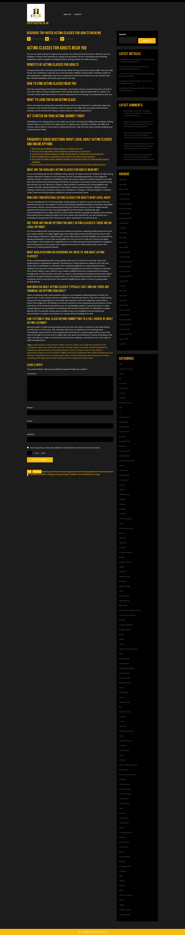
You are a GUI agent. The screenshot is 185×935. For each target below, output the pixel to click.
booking (122, 436)
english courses (125, 562)
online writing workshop (128, 765)
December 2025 (125, 204)
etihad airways (124, 576)
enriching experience (98, 347)
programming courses (128, 774)
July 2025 (122, 228)
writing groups (124, 914)
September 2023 (125, 334)
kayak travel (123, 692)
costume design (125, 518)
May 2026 (122, 180)
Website (30, 434)
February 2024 (124, 310)
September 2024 (125, 276)
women (122, 885)
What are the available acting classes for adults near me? (57, 148)
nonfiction (123, 745)
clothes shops (124, 494)
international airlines (127, 668)
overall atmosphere (78, 355)
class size (42, 347)
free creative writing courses (130, 610)
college (122, 504)
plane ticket (123, 770)
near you (49, 355)
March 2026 (123, 189)
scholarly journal (125, 832)
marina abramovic (126, 731)
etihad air (122, 572)
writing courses (125, 910)
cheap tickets (124, 475)
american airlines (125, 403)
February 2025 (124, 252)
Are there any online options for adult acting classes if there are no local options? (67, 154)
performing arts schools (98, 355)
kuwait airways (124, 712)
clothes (122, 490)
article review (124, 417)
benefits (96, 345)
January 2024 (124, 315)
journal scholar (124, 683)
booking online (124, 441)
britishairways (124, 456)
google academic (126, 625)
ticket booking (124, 857)
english (122, 557)
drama (121, 533)
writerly (122, 900)
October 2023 (124, 329)
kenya (121, 697)
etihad (121, 567)
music (121, 736)
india (121, 654)
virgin (121, 876)
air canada (123, 388)
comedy (122, 514)
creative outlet (71, 347)
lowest (121, 721)
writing (121, 905)
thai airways (123, 847)
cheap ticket (124, 470)
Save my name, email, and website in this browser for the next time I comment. (65, 447)
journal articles (124, 678)
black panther (124, 432)
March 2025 (123, 247)
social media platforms (61, 358)
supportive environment (82, 358)
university (122, 871)
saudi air (122, 813)
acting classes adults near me (59, 345)
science (122, 837)
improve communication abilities (52, 352)
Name (30, 407)
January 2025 (124, 257)
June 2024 (123, 291)
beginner (88, 345)
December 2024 (125, 262)
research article (125, 789)
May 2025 (122, 237)
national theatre (125, 741)
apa (120, 407)
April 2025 (123, 242)
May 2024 (122, 295)
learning (122, 716)
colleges (122, 509)
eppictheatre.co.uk (37, 23)
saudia (121, 828)
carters (122, 465)
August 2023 (123, 339)
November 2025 (125, 209)
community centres (55, 347)
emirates (122, 547)
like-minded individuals (97, 352)
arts (81, 345)
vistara (121, 881)
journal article (124, 673)
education (123, 543)
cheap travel (124, 480)
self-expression (43, 358)
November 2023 (125, 324)
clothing (122, 499)
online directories (61, 355)
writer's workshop (126, 895)
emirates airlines (125, 552)
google (122, 620)
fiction (121, 591)
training (122, 861)
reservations (124, 799)
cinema (122, 485)
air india (122, 393)
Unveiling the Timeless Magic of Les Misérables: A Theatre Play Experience (137, 60)
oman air (122, 760)
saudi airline (123, 818)
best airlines (123, 422)
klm (120, 707)
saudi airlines (124, 823)
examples (123, 581)
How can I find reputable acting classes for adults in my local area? (61, 151)
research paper (125, 794)
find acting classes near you (64, 350)
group (121, 634)
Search (122, 34)
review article (124, 803)
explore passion (44, 350)
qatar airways (124, 784)
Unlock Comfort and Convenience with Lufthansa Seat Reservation (134, 67)
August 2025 (123, 223)
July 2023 (122, 344)
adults (76, 345)
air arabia (123, 383)
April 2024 (123, 300)
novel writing (124, 750)
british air (122, 446)
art (120, 412)
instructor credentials (77, 352)
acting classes (38, 345)
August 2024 (124, 281)
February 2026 (124, 194)
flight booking (124, 601)
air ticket (122, 398)
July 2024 (122, 286)
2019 (120, 364)
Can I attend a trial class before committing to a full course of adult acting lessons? (69, 164)
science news (124, 842)
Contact (78, 14)
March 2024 (123, 305)
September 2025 (125, 218)
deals (121, 523)
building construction (127, 461)
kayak (121, 687)
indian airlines (124, 659)
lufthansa (122, 726)
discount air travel (126, 528)
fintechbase (128, 111)
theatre (122, 852)
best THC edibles (130, 133)
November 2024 (125, 266)
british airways (124, 451)
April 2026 (123, 184)
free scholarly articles (127, 615)
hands (121, 644)
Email (30, 421)
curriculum (83, 347)
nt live (121, 755)
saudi (121, 808)
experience (32, 350)
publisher (122, 779)
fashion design (124, 586)
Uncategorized (125, 866)
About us (67, 14)
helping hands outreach (128, 649)
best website (124, 427)
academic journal (126, 369)
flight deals (123, 605)
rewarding (31, 358)
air (120, 378)
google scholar (125, 630)
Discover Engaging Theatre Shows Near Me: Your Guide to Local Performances (138, 113)
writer (121, 890)
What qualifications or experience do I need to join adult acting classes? (63, 156)
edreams (122, 538)
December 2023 (125, 320)
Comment (32, 373)
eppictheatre (129, 122)
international (124, 663)
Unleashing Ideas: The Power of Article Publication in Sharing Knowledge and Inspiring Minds (138, 124)
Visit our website (130, 155)
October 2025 (124, 213)
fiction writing (124, 596)
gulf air (121, 639)
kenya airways (124, 702)
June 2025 (123, 233)
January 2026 (124, 199)
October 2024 (124, 271)
